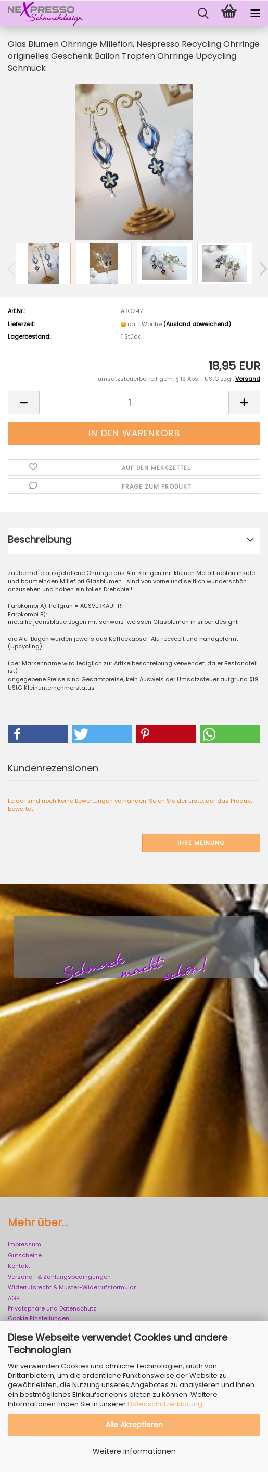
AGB (13, 1298)
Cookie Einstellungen (38, 1318)
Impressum (24, 1244)
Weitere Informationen (134, 1451)
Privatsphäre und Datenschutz (52, 1308)
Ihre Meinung (201, 843)
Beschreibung (39, 539)
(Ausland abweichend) (197, 324)
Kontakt (19, 1266)
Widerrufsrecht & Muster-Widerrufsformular (72, 1287)
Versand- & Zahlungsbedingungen (59, 1277)
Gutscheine (25, 1255)
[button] (23, 402)
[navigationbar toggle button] (255, 14)
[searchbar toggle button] (203, 14)
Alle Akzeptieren (134, 1424)
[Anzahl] (134, 402)
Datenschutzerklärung (164, 1404)
